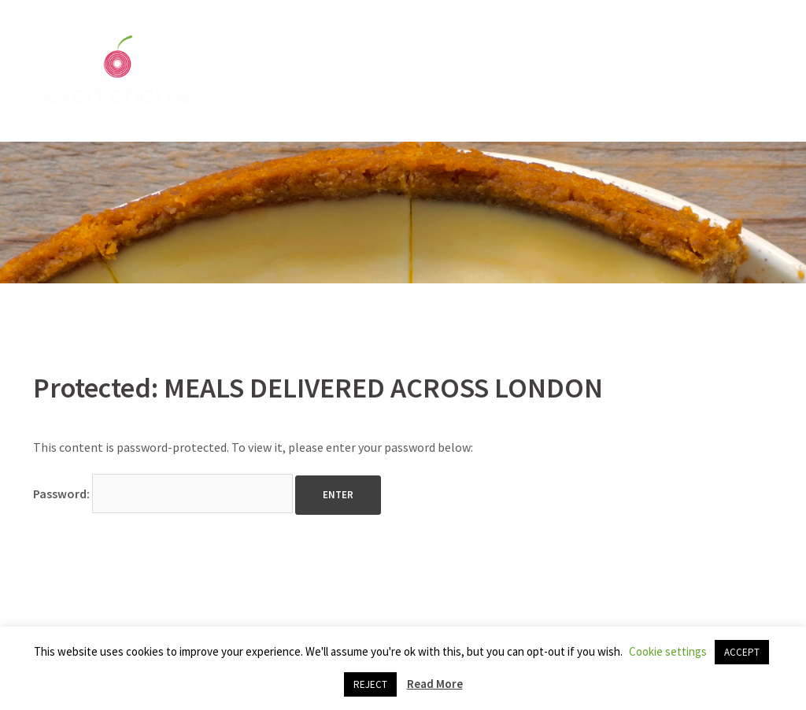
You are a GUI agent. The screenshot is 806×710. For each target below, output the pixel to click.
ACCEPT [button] (742, 652)
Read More (435, 683)
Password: (163, 493)
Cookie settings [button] (668, 651)
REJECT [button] (370, 684)
